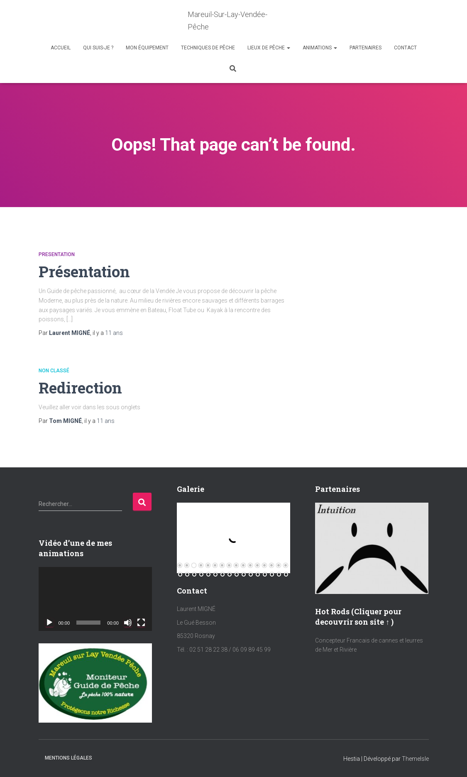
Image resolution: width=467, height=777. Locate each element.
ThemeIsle (415, 758)
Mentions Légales (68, 758)
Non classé (54, 370)
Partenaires (365, 48)
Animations (320, 48)
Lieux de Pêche (268, 48)
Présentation (85, 271)
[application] (95, 598)
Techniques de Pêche (208, 48)
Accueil (61, 48)
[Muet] (128, 622)
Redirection (81, 387)
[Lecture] (49, 622)
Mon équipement (147, 48)
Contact (405, 48)
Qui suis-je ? (98, 48)
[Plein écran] (141, 622)
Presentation (57, 254)
